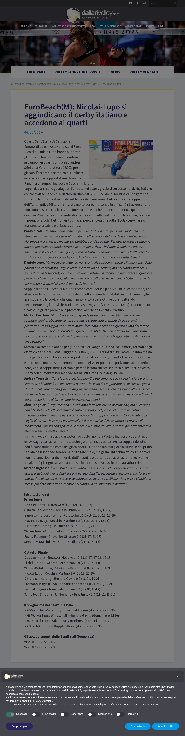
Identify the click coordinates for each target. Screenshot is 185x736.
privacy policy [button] (110, 686)
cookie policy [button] (32, 693)
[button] (177, 676)
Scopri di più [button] (19, 726)
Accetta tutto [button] (165, 726)
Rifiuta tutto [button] (138, 726)
